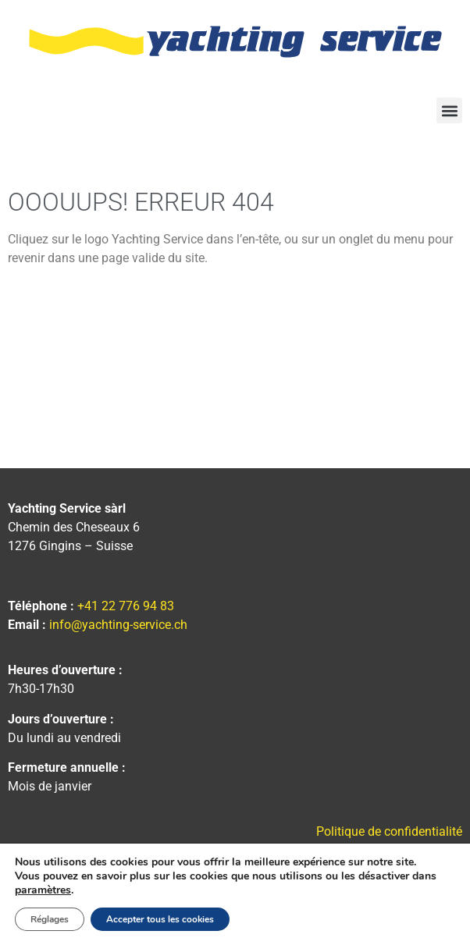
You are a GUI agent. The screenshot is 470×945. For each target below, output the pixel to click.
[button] (449, 110)
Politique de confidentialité (389, 831)
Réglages (49, 919)
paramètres (43, 890)
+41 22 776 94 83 (125, 606)
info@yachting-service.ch (118, 624)
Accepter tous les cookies (160, 919)
